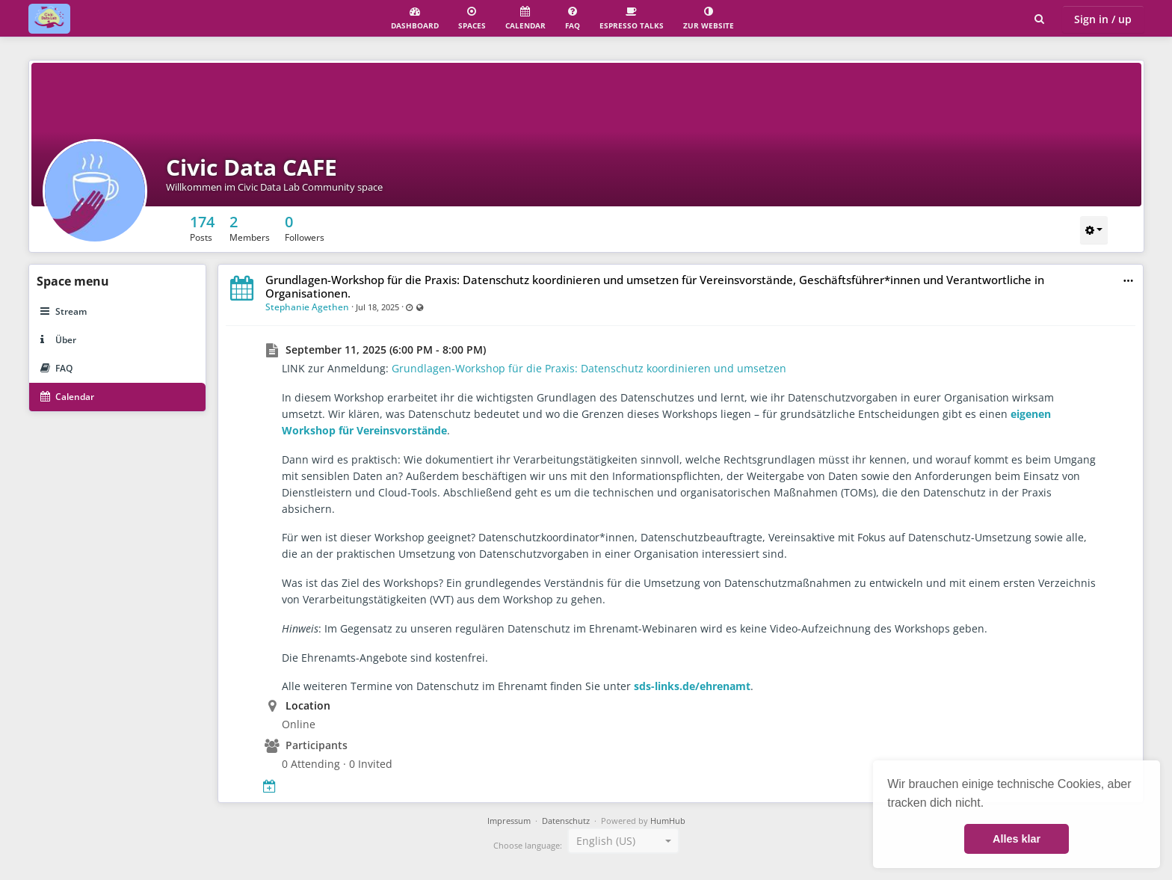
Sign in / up (1103, 19)
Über (58, 339)
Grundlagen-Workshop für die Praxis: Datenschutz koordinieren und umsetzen (589, 368)
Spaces (472, 18)
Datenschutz (566, 821)
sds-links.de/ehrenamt (692, 686)
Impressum (509, 821)
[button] (1128, 280)
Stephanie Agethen (307, 307)
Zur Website (708, 18)
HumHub (667, 821)
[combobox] (623, 841)
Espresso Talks (631, 18)
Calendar (525, 18)
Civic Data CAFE (251, 167)
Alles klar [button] (1016, 839)
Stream (63, 311)
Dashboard (415, 18)
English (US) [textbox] (605, 841)
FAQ (572, 18)
